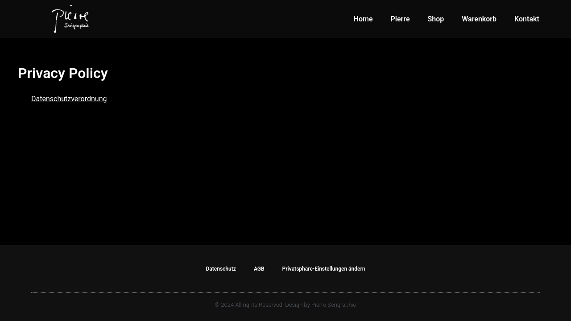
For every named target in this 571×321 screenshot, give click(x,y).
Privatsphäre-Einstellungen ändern (323, 269)
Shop (436, 19)
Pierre (400, 19)
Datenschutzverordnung (69, 99)
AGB (259, 269)
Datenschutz (221, 269)
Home (363, 19)
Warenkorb (479, 19)
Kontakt (526, 19)
